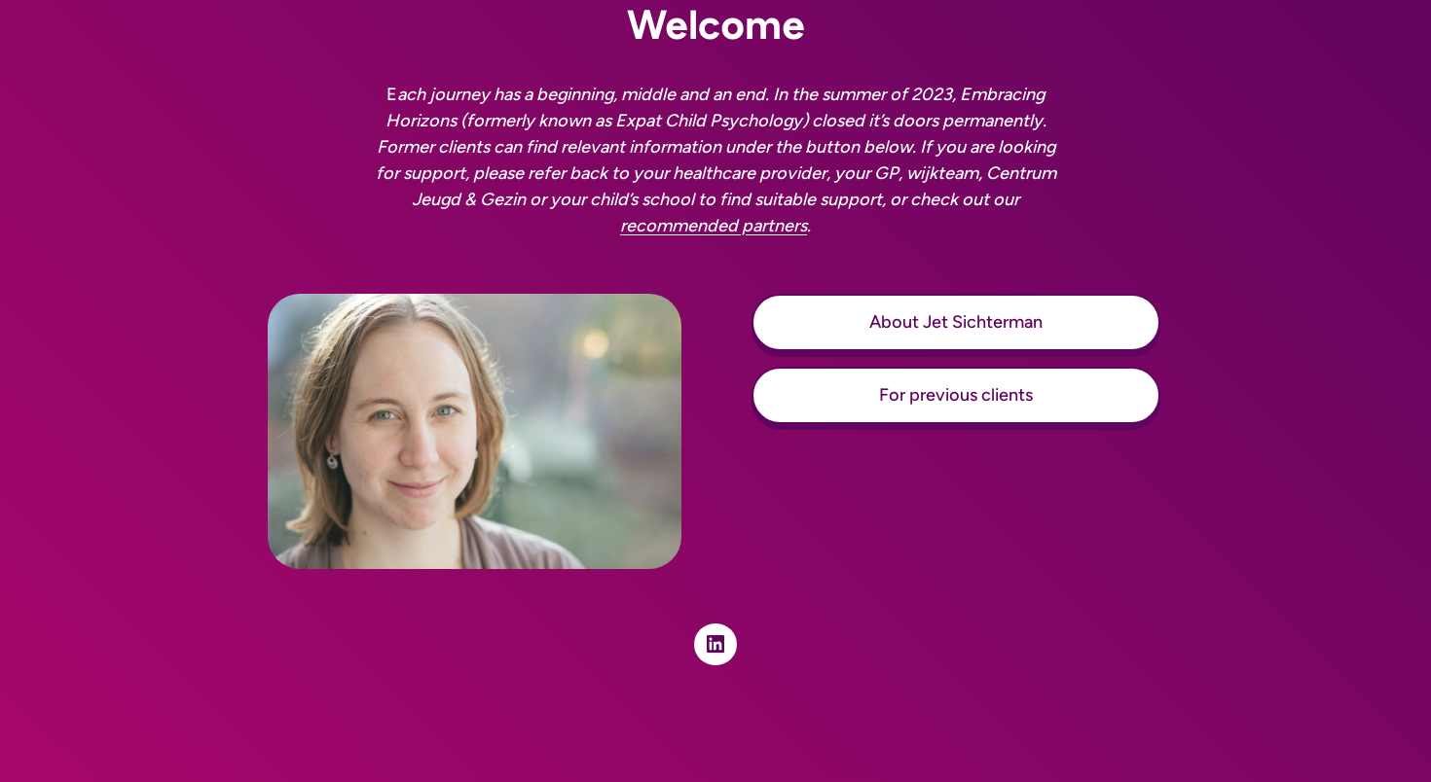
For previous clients (956, 395)
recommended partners (713, 225)
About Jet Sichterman (956, 322)
